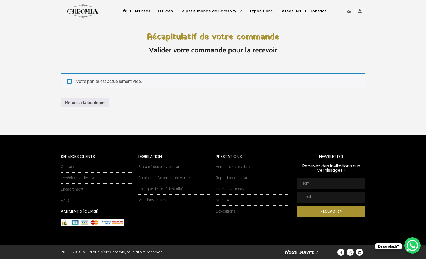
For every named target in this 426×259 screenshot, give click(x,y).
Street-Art (291, 11)
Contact (318, 11)
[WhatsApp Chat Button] (412, 245)
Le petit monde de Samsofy (212, 11)
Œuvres (165, 11)
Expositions (261, 11)
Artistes (142, 11)
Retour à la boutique (85, 102)
